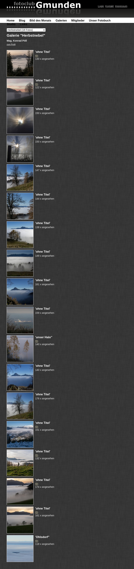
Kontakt (109, 6)
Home (10, 20)
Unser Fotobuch (100, 20)
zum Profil (11, 44)
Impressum (121, 6)
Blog (22, 20)
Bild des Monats (40, 20)
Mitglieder (78, 20)
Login (101, 6)
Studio (11, 24)
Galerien (61, 20)
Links (23, 24)
